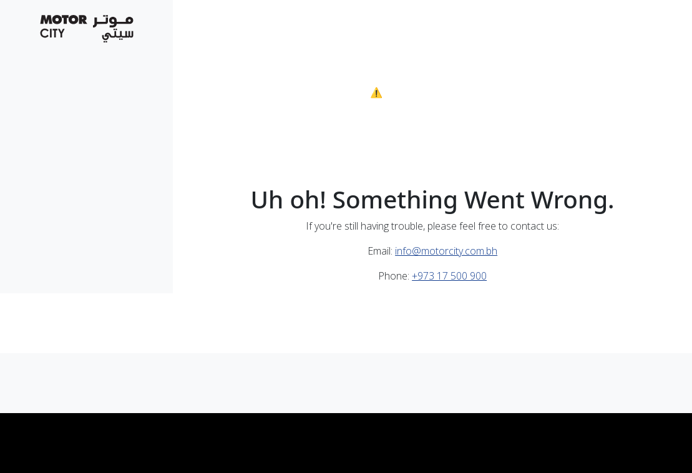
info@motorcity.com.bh (446, 251)
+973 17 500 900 (449, 276)
